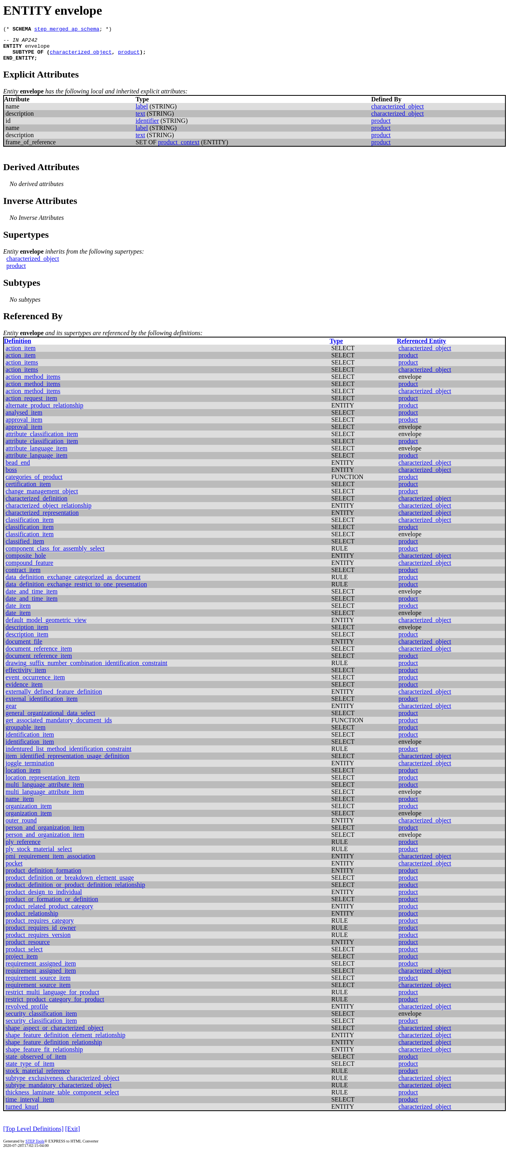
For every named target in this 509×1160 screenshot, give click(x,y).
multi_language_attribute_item (45, 790)
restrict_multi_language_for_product (52, 998)
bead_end (18, 468)
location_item (23, 776)
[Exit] (72, 1134)
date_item (18, 611)
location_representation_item (43, 783)
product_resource (28, 948)
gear (11, 711)
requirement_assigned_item (41, 969)
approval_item (24, 425)
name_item (20, 804)
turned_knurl (22, 1112)
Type (336, 346)
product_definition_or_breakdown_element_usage (70, 883)
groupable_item (25, 733)
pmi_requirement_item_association (50, 862)
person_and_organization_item (45, 833)
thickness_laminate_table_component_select (62, 1098)
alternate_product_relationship (44, 411)
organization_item (29, 812)
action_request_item (31, 404)
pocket (14, 869)
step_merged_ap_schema (66, 29)
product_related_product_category (49, 912)
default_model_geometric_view (46, 626)
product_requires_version (38, 940)
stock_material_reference (38, 1076)
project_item (22, 962)
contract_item (23, 575)
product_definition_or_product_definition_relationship (75, 890)
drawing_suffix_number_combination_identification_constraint (86, 668)
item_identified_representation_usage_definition (67, 761)
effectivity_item (26, 676)
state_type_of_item (30, 1069)
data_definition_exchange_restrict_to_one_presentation (76, 590)
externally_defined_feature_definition (54, 697)
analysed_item (24, 418)
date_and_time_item (32, 597)
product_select (24, 955)
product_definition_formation (43, 876)
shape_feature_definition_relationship (54, 1048)
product (129, 56)
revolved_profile (27, 1012)
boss (11, 475)
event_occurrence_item (35, 683)
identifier (147, 126)
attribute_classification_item (42, 439)
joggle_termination (30, 769)
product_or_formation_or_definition (52, 905)
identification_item (30, 740)
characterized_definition (36, 504)
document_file (24, 647)
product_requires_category (40, 926)
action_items (22, 368)
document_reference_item (39, 654)
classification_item (30, 525)
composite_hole (26, 561)
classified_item (25, 547)
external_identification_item (42, 704)
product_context (179, 148)
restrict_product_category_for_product (55, 1005)
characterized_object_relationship (48, 511)
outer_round (21, 826)
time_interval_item (30, 1105)
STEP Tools (34, 1147)
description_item (27, 633)
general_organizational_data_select (50, 719)
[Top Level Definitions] (33, 1134)
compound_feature (29, 568)
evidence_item (24, 690)
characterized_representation (42, 518)
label (142, 112)
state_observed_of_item (36, 1062)
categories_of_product (34, 482)
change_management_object (42, 497)
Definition (17, 346)
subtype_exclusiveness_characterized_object (62, 1083)
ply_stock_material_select (39, 855)
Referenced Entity (421, 346)
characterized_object (81, 56)
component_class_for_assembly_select (55, 554)
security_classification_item (41, 1019)
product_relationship (32, 919)
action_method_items (33, 382)
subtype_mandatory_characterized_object (59, 1091)
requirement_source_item (38, 983)
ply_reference (23, 847)
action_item (21, 354)
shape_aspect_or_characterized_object (54, 1033)
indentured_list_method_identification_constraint (68, 754)
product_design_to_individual (44, 897)
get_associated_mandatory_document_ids (59, 726)
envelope (37, 49)
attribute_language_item (37, 454)
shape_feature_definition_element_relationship (65, 1041)
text (140, 119)
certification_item (28, 490)
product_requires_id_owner (41, 933)
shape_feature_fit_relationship (44, 1055)
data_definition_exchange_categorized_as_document (73, 583)
